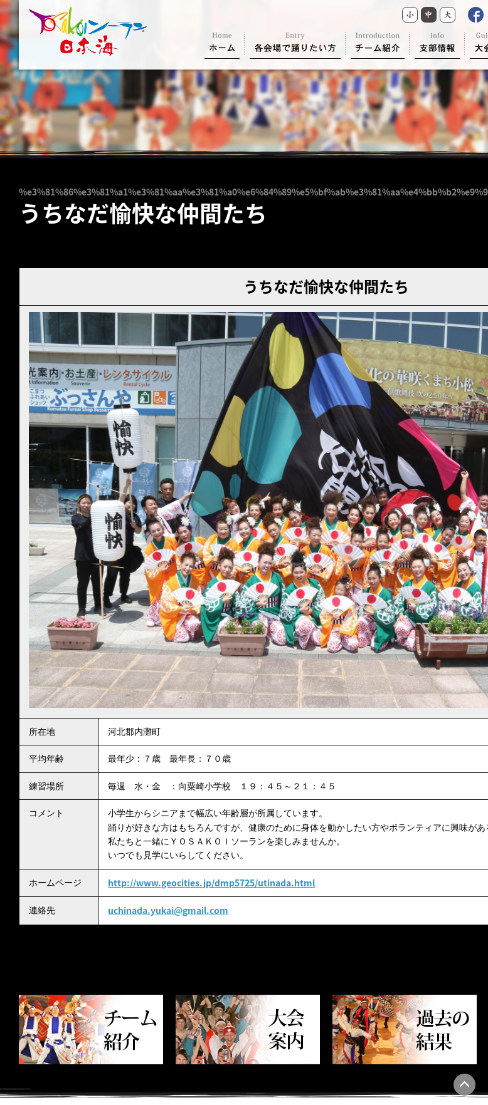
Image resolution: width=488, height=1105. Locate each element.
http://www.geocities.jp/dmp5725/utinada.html (211, 882)
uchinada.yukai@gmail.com (168, 910)
